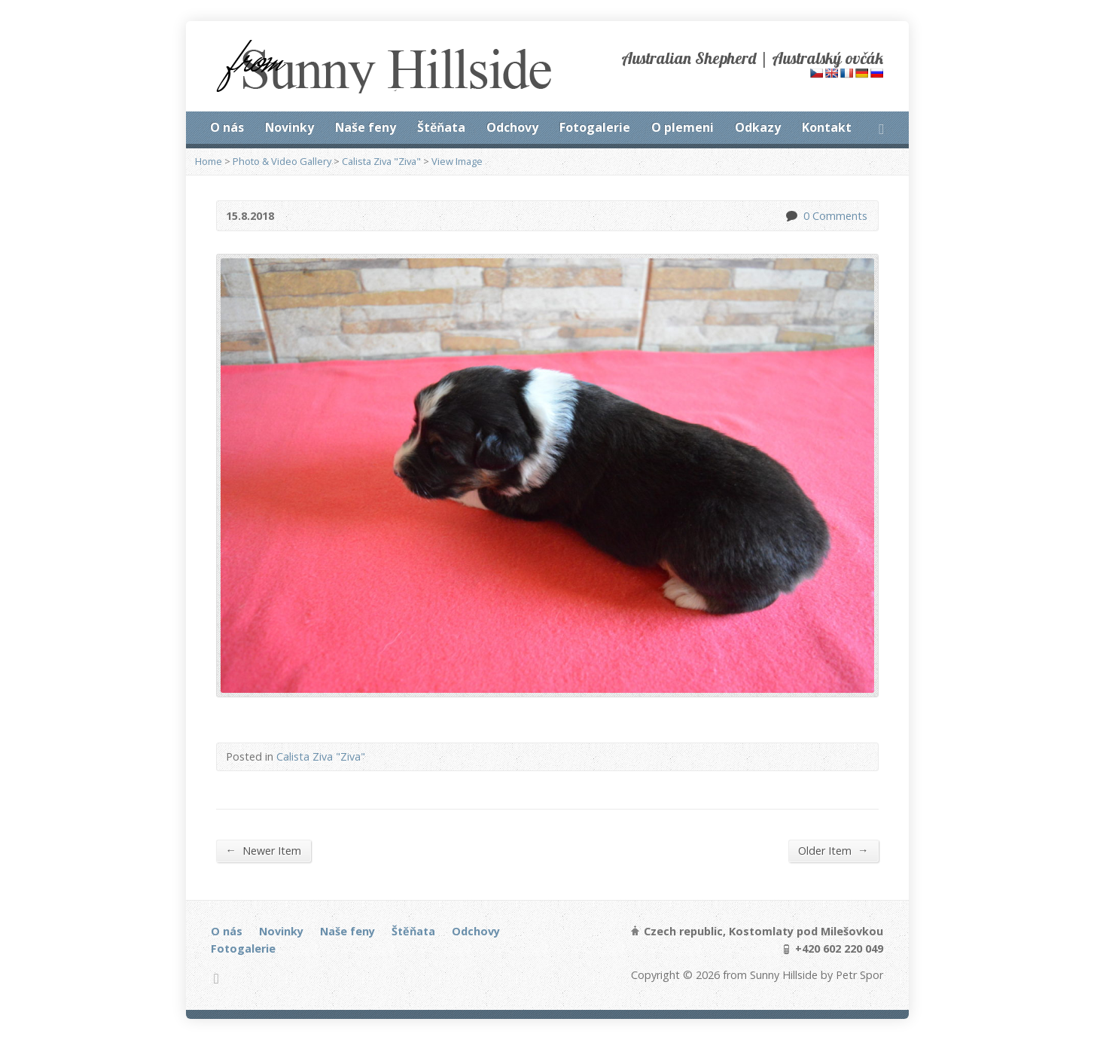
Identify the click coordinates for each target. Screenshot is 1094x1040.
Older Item (833, 850)
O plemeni (682, 127)
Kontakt (827, 127)
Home (208, 161)
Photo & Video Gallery (282, 161)
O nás (227, 127)
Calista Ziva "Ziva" (381, 161)
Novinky (289, 127)
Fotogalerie (594, 127)
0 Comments (791, 215)
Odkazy (758, 127)
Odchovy (512, 127)
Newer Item (263, 850)
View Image (457, 161)
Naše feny (365, 127)
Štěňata (441, 127)
